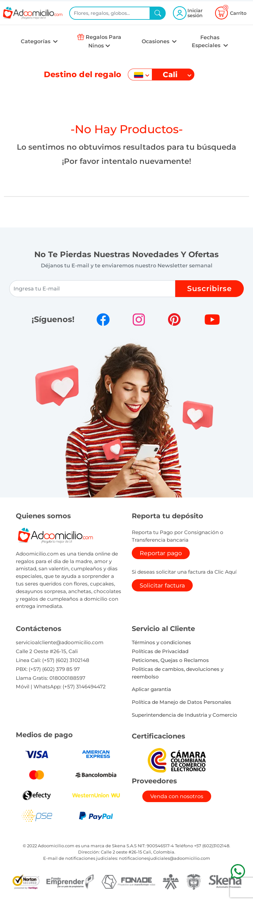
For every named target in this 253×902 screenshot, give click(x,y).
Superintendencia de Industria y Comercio (184, 715)
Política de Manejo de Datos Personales (181, 702)
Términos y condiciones (161, 642)
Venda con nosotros (176, 796)
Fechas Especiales (207, 41)
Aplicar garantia (151, 689)
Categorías (36, 41)
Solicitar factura (162, 585)
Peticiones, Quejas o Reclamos (170, 660)
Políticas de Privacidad (160, 651)
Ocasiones (156, 41)
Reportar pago (161, 553)
